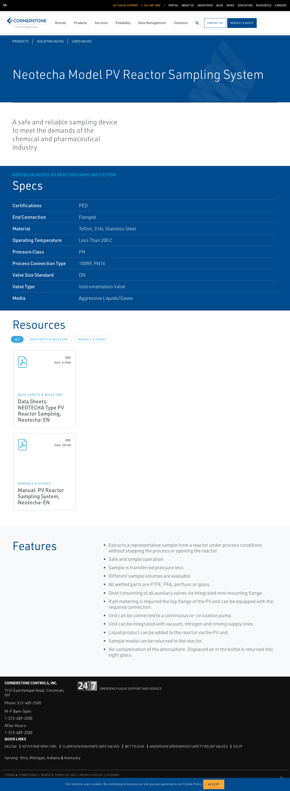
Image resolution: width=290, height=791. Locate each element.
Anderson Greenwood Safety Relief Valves (192, 746)
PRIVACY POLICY (91, 775)
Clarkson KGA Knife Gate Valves (92, 746)
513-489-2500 (29, 702)
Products (20, 41)
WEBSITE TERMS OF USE (58, 775)
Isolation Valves (50, 41)
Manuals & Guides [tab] (92, 339)
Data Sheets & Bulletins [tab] (49, 339)
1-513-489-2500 (20, 718)
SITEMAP (112, 775)
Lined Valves (82, 41)
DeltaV (11, 746)
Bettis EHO (137, 746)
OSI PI (242, 746)
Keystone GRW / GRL (40, 746)
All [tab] (17, 339)
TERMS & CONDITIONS (21, 775)
